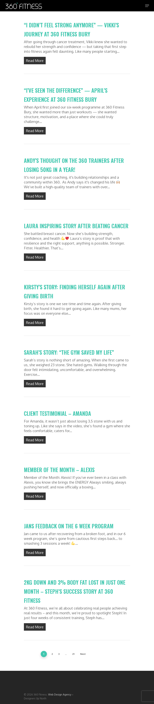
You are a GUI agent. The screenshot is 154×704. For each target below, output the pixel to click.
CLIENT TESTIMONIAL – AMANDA (57, 417)
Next (83, 654)
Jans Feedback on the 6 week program (68, 529)
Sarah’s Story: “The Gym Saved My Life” (69, 355)
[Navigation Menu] (147, 5)
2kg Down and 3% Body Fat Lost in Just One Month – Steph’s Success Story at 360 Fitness (74, 594)
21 (73, 654)
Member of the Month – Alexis (59, 473)
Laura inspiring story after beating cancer (76, 229)
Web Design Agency (59, 694)
